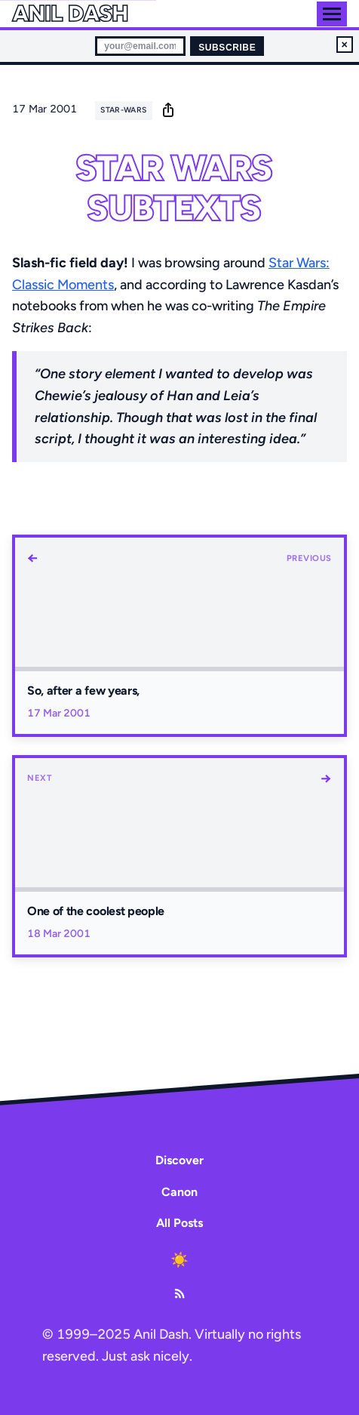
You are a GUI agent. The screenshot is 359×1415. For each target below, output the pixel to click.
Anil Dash (69, 13)
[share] (168, 109)
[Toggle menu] (332, 14)
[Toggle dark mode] (179, 1260)
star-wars (123, 110)
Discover (179, 1160)
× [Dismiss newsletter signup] (345, 45)
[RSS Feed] (179, 1293)
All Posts (179, 1223)
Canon (179, 1192)
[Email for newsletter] (140, 46)
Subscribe (227, 47)
